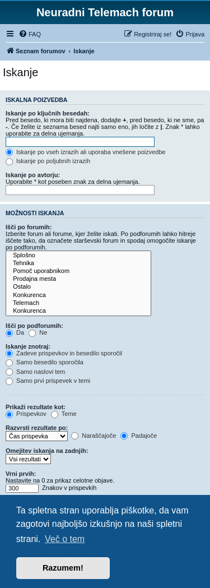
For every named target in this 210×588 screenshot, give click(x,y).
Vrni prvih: (21, 473)
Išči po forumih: (29, 227)
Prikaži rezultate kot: (36, 407)
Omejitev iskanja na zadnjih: (47, 450)
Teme (64, 413)
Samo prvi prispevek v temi (48, 380)
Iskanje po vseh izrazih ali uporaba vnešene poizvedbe (86, 152)
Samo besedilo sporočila (44, 362)
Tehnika (78, 263)
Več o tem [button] (65, 539)
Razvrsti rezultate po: (37, 427)
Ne (38, 332)
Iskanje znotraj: (28, 346)
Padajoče (138, 435)
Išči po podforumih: (34, 325)
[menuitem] (29, 34)
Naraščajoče (93, 435)
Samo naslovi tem (35, 371)
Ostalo (78, 287)
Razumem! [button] (63, 567)
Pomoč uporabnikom (78, 271)
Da (15, 332)
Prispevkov (26, 413)
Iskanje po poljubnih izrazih (48, 161)
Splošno (78, 256)
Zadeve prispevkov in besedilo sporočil (64, 353)
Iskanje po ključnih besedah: (48, 113)
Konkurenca (78, 295)
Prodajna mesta (78, 279)
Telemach (78, 303)
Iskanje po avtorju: (33, 175)
